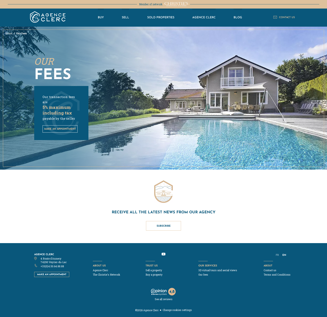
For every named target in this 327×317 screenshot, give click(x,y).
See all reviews (163, 299)
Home (9, 33)
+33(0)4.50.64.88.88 (52, 266)
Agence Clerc (44, 254)
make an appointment (60, 129)
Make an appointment (51, 274)
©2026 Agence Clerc (146, 310)
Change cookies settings (177, 310)
